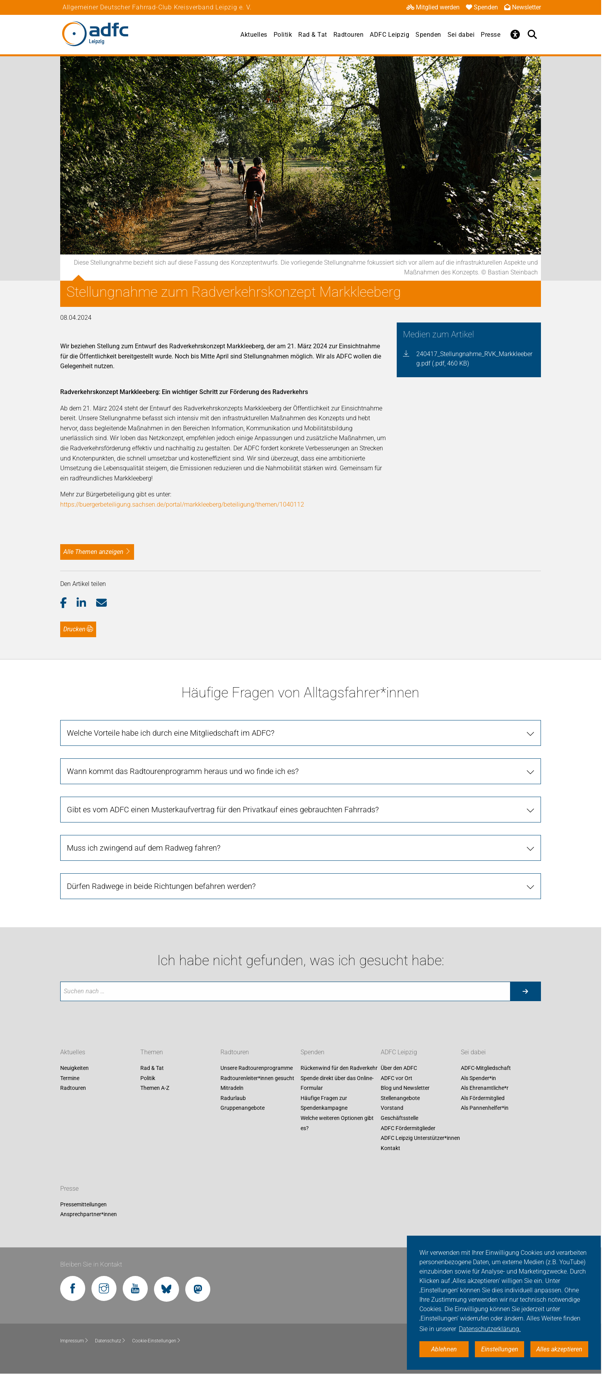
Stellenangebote (400, 1098)
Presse (490, 34)
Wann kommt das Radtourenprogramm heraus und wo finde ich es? (183, 771)
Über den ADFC (399, 1068)
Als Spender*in (478, 1078)
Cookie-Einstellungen (156, 1341)
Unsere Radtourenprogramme (256, 1068)
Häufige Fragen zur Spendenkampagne (324, 1103)
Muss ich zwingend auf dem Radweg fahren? (143, 848)
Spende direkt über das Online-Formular (337, 1083)
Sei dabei (461, 34)
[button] (68, 603)
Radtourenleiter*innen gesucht (257, 1078)
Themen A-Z (154, 1088)
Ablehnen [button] (444, 1349)
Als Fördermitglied (483, 1098)
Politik (283, 34)
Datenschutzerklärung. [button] (490, 1329)
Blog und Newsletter (405, 1088)
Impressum (74, 1341)
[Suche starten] (525, 991)
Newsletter (522, 7)
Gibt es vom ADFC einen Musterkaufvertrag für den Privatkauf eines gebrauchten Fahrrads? (223, 809)
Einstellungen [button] (499, 1349)
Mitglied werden (433, 7)
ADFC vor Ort (396, 1078)
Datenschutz (110, 1341)
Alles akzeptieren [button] (559, 1349)
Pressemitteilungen (83, 1204)
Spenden (482, 7)
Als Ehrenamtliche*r (485, 1088)
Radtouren (348, 34)
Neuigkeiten (74, 1068)
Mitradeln (232, 1088)
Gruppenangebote (242, 1108)
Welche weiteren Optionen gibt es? (337, 1123)
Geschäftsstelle (399, 1118)
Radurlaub (233, 1098)
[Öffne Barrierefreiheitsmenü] (515, 34)
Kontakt (390, 1148)
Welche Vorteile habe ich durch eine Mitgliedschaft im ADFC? (170, 733)
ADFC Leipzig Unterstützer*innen (420, 1138)
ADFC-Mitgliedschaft (486, 1068)
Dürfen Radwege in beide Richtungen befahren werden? (161, 886)
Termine (69, 1078)
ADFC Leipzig (389, 34)
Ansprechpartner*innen (88, 1214)
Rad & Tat (312, 34)
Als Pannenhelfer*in (485, 1108)
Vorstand (392, 1108)
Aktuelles (253, 34)
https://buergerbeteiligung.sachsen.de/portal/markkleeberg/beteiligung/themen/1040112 (182, 504)
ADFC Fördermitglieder (408, 1128)
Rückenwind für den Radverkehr (339, 1068)
